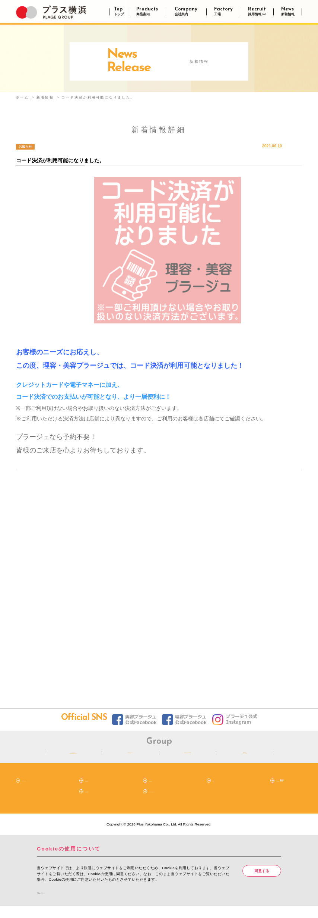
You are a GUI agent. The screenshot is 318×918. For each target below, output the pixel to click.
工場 (216, 792)
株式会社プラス (130, 758)
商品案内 (92, 792)
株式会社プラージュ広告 (245, 758)
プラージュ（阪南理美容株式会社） (73, 758)
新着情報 (92, 802)
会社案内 (156, 792)
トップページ (33, 792)
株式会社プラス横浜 (187, 758)
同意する (261, 882)
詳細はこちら (50, 903)
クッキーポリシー (164, 802)
